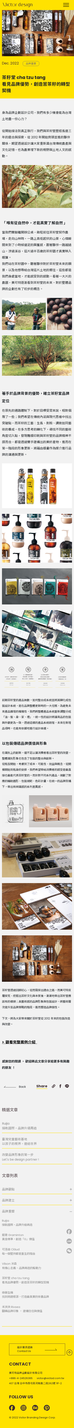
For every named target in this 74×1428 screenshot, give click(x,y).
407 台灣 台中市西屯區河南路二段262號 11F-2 (35, 1383)
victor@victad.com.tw (50, 1378)
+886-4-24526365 (21, 1378)
